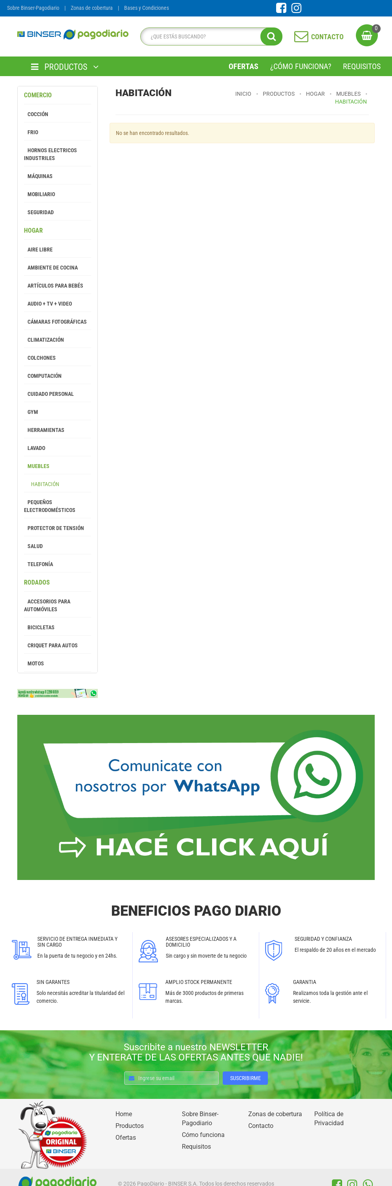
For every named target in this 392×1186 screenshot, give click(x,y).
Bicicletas (39, 627)
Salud (33, 546)
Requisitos (362, 66)
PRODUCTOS (65, 67)
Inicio (243, 94)
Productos (279, 94)
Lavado (34, 448)
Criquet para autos (51, 645)
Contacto (260, 1126)
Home (123, 1114)
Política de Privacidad (329, 1118)
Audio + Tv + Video (48, 304)
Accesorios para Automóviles (47, 605)
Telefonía (38, 564)
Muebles (36, 466)
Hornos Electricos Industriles (50, 154)
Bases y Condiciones (146, 8)
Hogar (33, 230)
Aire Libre (38, 249)
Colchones (40, 358)
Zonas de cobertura (92, 8)
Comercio (38, 95)
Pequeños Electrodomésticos (49, 506)
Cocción (36, 114)
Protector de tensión (54, 528)
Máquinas (38, 176)
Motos (34, 663)
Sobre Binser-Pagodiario (33, 8)
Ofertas (243, 66)
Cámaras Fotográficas (55, 322)
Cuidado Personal (49, 394)
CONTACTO (319, 36)
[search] (209, 36)
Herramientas (44, 430)
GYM (31, 412)
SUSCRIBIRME (245, 1078)
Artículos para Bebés (53, 285)
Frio (31, 132)
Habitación (41, 484)
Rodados (37, 582)
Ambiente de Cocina (51, 267)
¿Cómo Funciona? (300, 66)
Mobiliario (39, 194)
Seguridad (39, 212)
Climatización (44, 340)
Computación (43, 376)
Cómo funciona (203, 1135)
